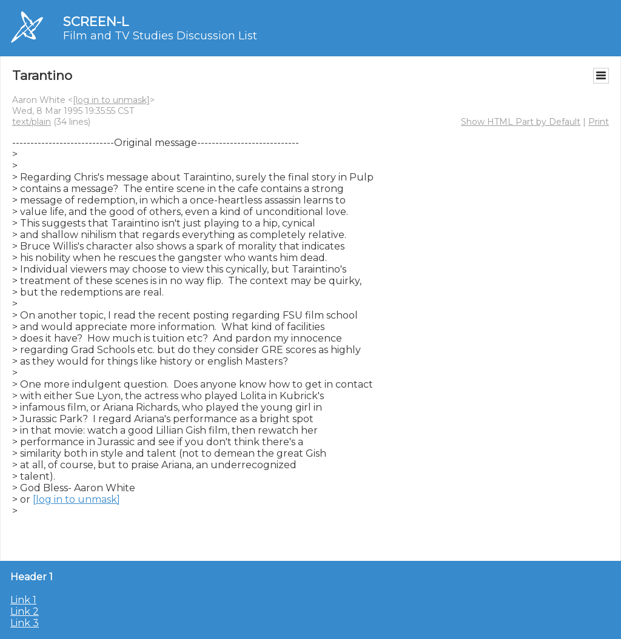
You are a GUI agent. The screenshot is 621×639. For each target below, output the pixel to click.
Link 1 (23, 600)
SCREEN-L (96, 21)
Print (598, 121)
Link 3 (24, 623)
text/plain (31, 121)
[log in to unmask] (111, 99)
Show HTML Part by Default (520, 121)
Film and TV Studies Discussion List (160, 35)
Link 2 (24, 611)
